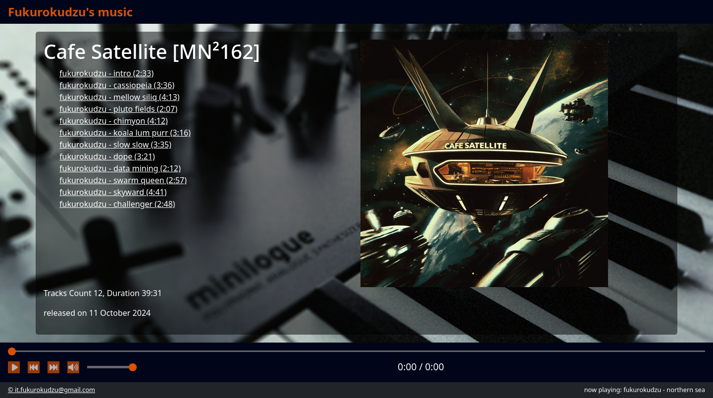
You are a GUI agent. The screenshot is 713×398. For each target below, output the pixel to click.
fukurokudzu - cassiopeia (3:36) (116, 85)
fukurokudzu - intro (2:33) (106, 73)
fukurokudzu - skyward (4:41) (113, 192)
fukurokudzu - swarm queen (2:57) (123, 180)
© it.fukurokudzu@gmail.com (51, 389)
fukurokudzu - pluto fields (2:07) (118, 108)
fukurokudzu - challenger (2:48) (117, 204)
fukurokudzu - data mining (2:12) (120, 168)
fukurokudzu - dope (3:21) (107, 156)
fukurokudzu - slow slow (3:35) (115, 144)
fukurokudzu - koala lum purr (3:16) (125, 132)
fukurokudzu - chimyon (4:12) (113, 120)
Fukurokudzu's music (70, 11)
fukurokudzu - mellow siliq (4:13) (119, 97)
